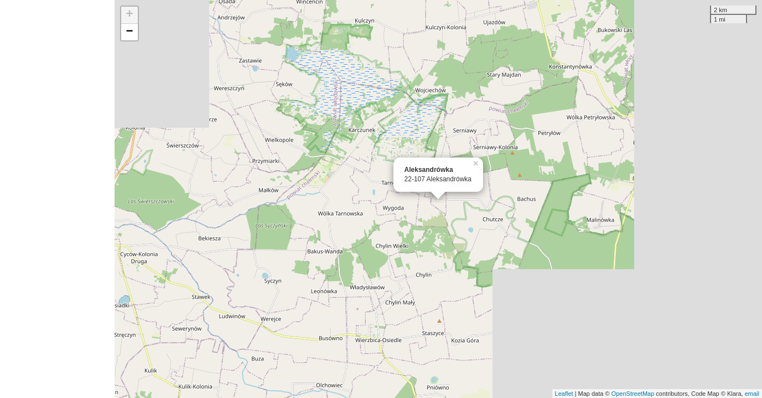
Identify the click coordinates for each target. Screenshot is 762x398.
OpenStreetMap (633, 393)
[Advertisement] (57, 199)
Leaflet (564, 393)
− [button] (129, 32)
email (752, 393)
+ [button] (129, 15)
